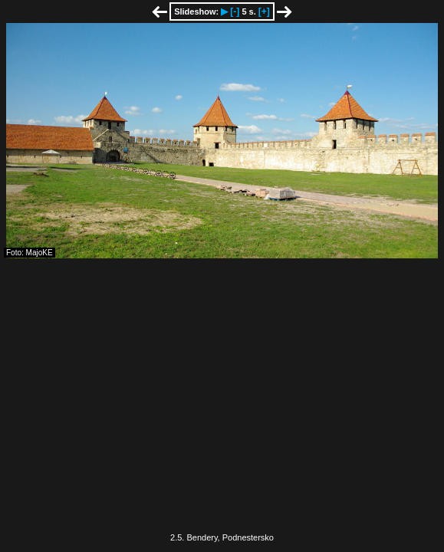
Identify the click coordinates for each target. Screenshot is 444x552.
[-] (234, 11)
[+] (264, 11)
